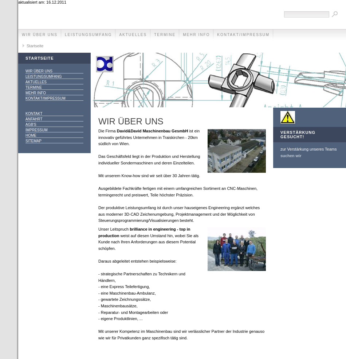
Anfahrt (34, 119)
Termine (165, 35)
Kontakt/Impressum (243, 35)
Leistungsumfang (88, 35)
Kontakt (33, 114)
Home (30, 135)
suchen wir (290, 155)
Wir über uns (40, 35)
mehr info (196, 35)
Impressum (36, 130)
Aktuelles (133, 35)
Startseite (35, 46)
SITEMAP (33, 141)
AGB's (30, 125)
